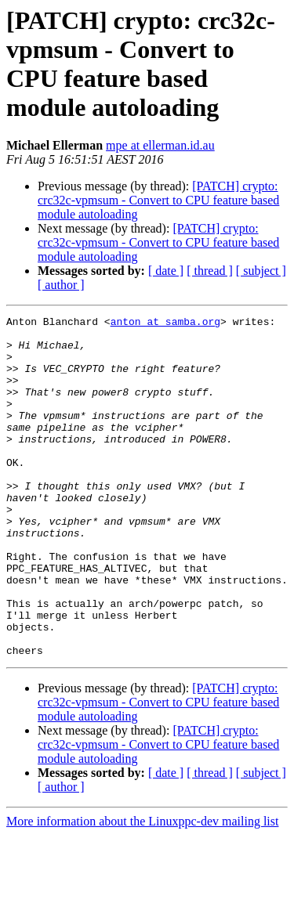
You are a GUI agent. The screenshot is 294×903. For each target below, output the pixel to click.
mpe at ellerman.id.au (160, 145)
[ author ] (61, 284)
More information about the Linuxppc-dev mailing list (142, 889)
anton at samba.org (165, 323)
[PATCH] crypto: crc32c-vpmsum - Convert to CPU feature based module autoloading (158, 200)
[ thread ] (210, 270)
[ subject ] (261, 270)
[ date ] (165, 270)
